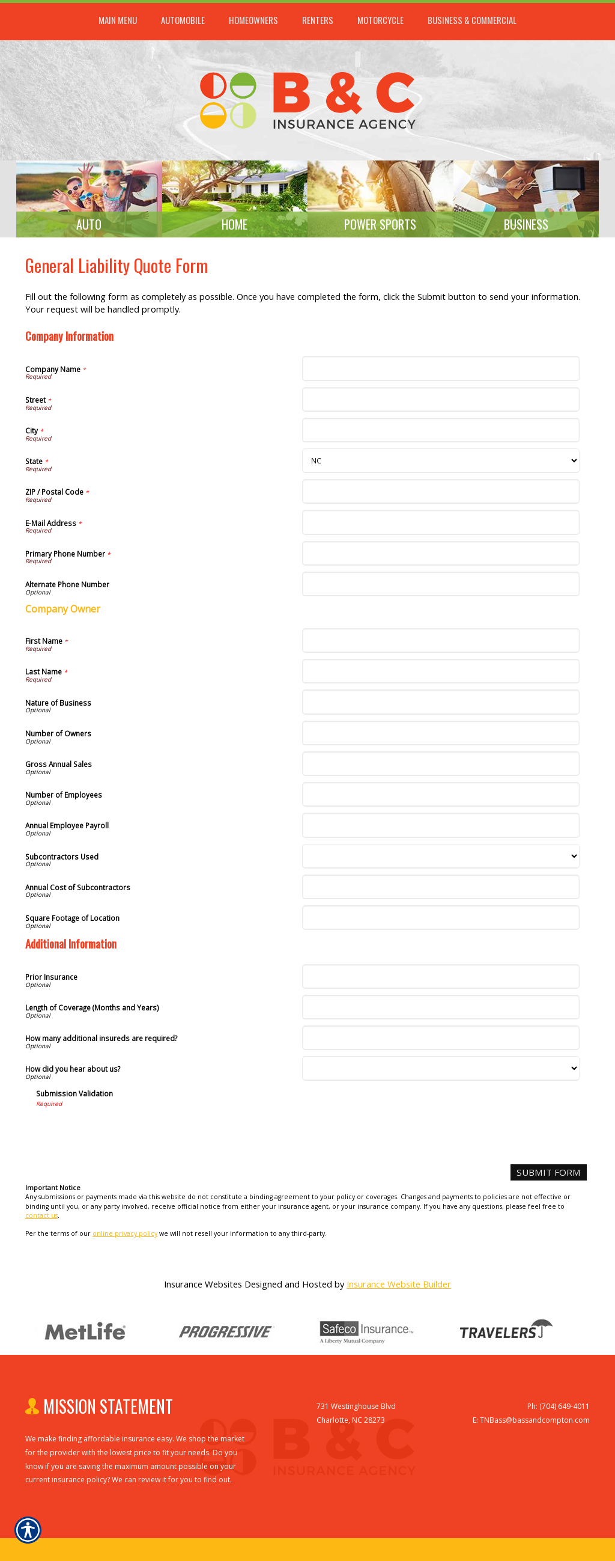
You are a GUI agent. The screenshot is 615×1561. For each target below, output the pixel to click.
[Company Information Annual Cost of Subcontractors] (440, 891)
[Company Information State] (440, 465)
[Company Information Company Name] (440, 372)
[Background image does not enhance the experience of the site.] (89, 201)
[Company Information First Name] (440, 644)
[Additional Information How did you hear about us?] (440, 1072)
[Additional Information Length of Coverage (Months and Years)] (440, 1011)
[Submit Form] (550, 1176)
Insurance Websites (203, 1287)
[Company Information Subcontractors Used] (440, 860)
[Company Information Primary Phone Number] (440, 557)
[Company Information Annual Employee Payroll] (440, 829)
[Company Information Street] (440, 403)
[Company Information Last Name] (440, 675)
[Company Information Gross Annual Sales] (440, 768)
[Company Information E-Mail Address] (440, 526)
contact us (41, 1219)
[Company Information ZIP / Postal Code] (440, 495)
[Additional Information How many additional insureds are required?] (440, 1042)
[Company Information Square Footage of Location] (440, 921)
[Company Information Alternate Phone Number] (440, 588)
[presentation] (127, 1136)
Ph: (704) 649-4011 (558, 1410)
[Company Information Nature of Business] (440, 706)
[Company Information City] (440, 434)
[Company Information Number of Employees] (440, 798)
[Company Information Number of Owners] (440, 737)
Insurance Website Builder (399, 1287)
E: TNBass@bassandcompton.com (531, 1424)
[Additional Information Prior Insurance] (440, 980)
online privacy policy (124, 1237)
